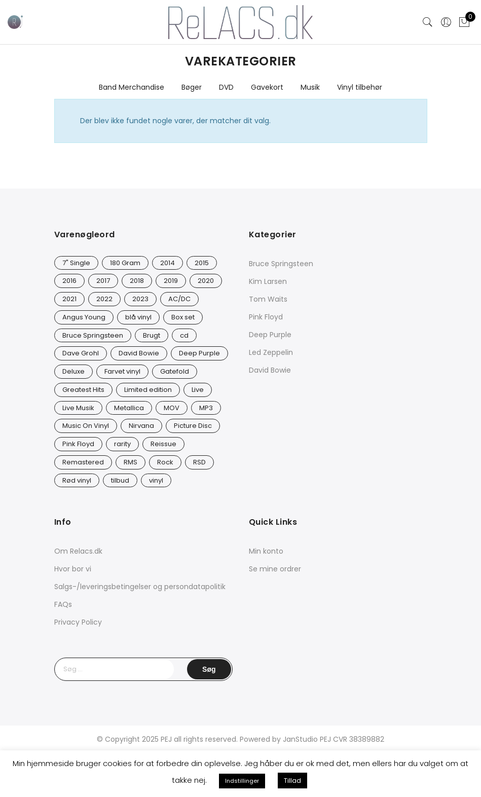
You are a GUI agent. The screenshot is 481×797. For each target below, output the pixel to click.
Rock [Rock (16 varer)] (165, 462)
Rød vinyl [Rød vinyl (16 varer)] (76, 480)
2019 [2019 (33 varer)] (171, 280)
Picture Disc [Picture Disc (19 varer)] (193, 425)
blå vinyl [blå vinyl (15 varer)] (138, 317)
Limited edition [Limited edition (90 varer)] (148, 389)
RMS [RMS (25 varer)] (130, 462)
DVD (226, 87)
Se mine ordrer (275, 569)
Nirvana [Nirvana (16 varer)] (141, 425)
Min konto (266, 551)
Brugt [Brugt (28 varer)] (151, 335)
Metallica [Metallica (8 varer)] (129, 408)
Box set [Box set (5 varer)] (183, 317)
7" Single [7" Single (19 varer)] (76, 263)
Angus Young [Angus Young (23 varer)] (83, 317)
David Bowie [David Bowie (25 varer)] (139, 353)
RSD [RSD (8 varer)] (199, 462)
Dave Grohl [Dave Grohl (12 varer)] (80, 353)
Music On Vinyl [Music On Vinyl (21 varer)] (85, 425)
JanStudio (300, 739)
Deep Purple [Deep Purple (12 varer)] (199, 353)
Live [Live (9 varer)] (198, 389)
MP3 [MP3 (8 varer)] (206, 408)
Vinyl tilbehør (359, 87)
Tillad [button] (292, 780)
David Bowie (270, 370)
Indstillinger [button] (242, 781)
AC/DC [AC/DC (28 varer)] (179, 299)
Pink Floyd (266, 317)
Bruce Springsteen (281, 264)
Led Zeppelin (271, 352)
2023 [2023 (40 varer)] (140, 299)
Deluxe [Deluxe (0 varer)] (73, 371)
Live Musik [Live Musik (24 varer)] (78, 408)
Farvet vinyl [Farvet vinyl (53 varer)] (122, 371)
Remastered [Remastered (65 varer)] (83, 462)
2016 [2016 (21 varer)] (69, 280)
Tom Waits (268, 299)
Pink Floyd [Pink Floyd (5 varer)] (78, 444)
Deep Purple (270, 335)
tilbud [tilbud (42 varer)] (120, 480)
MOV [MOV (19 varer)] (171, 408)
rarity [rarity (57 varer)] (122, 444)
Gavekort (267, 87)
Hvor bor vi (72, 569)
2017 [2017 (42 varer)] (103, 280)
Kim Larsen (268, 281)
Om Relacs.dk (78, 551)
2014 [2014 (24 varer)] (167, 263)
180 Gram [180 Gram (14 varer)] (125, 263)
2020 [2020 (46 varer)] (206, 280)
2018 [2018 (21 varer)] (137, 280)
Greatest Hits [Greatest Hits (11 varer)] (83, 389)
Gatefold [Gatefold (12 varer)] (174, 371)
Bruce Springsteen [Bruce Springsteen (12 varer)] (92, 335)
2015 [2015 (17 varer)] (202, 263)
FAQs (63, 604)
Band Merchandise (131, 87)
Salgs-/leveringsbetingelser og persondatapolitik (140, 587)
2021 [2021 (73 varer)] (69, 299)
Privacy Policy (78, 622)
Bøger (191, 87)
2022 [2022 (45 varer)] (104, 299)
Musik (310, 87)
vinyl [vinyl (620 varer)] (156, 480)
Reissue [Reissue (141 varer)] (163, 444)
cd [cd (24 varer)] (184, 335)
